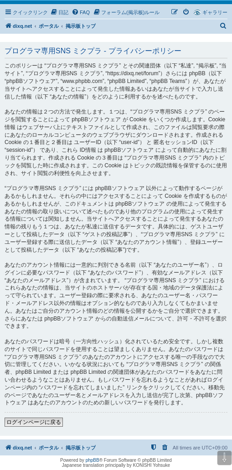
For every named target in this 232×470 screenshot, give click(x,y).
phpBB (92, 460)
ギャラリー (214, 12)
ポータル (49, 26)
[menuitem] (59, 12)
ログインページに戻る (33, 422)
